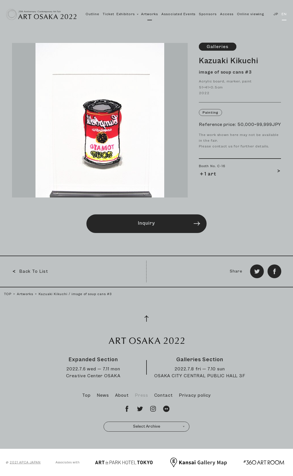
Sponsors (208, 14)
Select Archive (159, 426)
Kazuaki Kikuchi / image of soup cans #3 (75, 294)
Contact (163, 395)
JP (276, 14)
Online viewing (250, 14)
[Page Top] (146, 318)
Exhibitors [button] (128, 20)
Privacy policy (195, 395)
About (122, 395)
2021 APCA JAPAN (25, 462)
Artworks (149, 14)
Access (226, 14)
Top (86, 395)
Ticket (108, 14)
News (103, 395)
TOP (7, 294)
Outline (92, 14)
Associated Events (178, 14)
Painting (210, 112)
